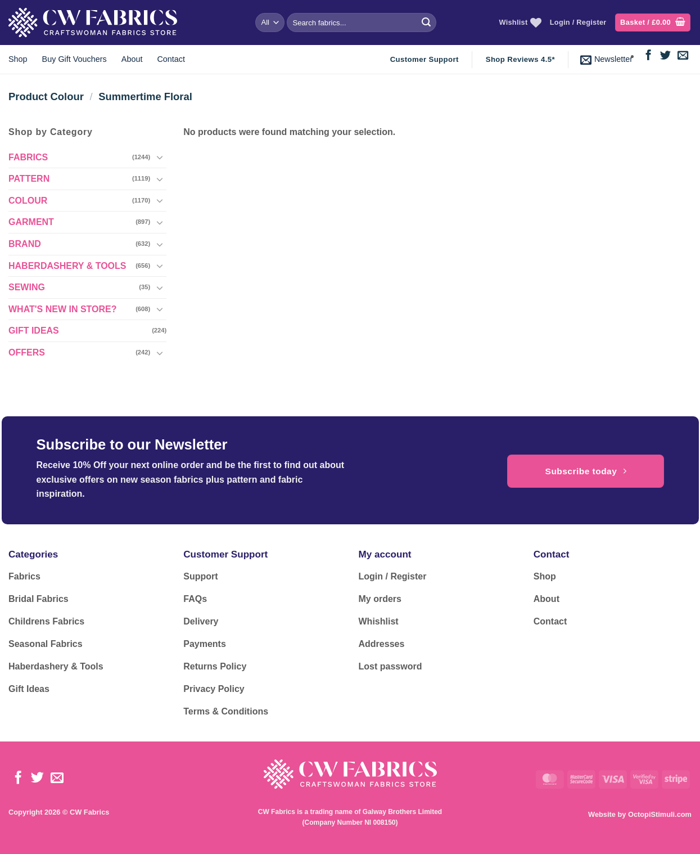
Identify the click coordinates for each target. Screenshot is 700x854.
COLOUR (27, 200)
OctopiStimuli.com (660, 814)
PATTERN (28, 178)
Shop (18, 59)
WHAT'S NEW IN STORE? (62, 309)
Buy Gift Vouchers (74, 59)
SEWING (26, 287)
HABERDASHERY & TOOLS (67, 266)
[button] (652, 23)
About (132, 59)
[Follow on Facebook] (648, 56)
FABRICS (28, 157)
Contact (171, 59)
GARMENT (31, 222)
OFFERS (26, 352)
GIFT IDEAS (33, 330)
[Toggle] (159, 157)
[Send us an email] (683, 56)
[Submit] (426, 22)
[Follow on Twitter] (665, 56)
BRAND (24, 244)
